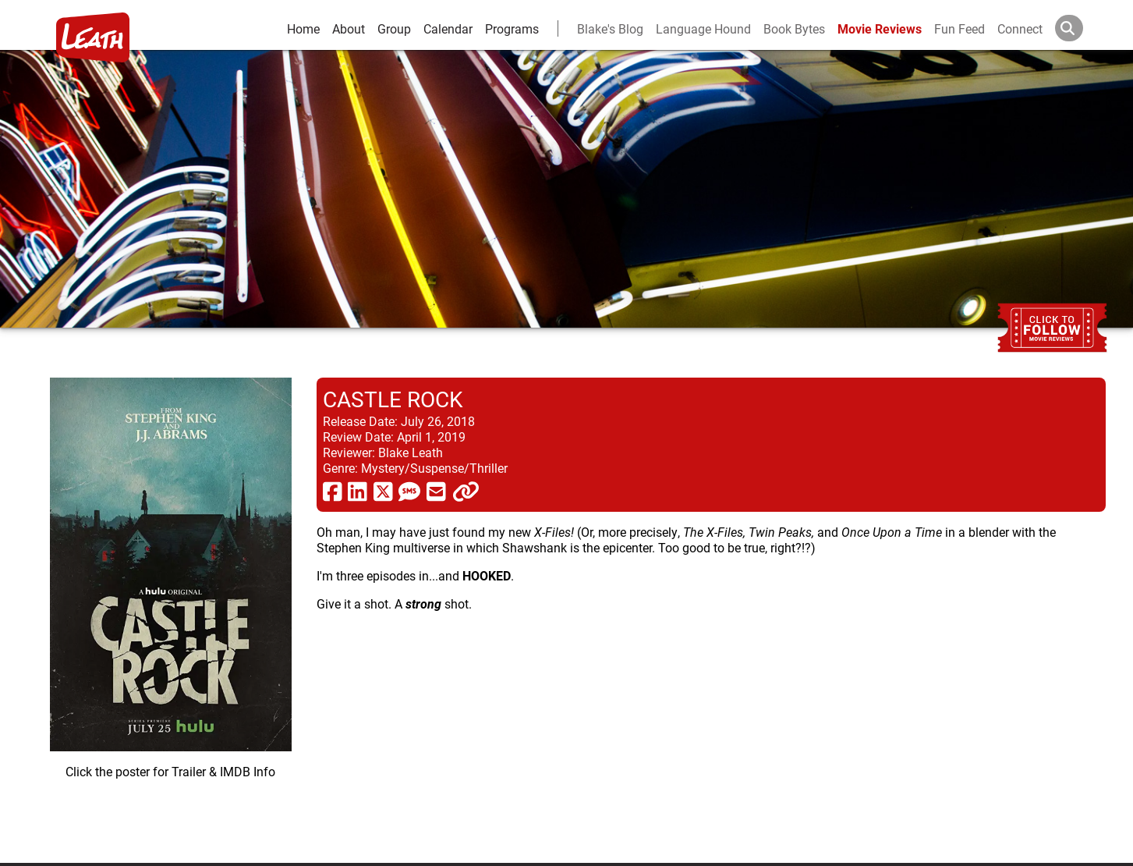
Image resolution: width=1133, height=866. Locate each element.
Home (303, 28)
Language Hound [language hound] (703, 28)
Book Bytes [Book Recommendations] (794, 28)
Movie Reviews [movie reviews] (879, 28)
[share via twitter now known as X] (383, 491)
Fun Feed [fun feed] (959, 28)
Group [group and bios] (394, 28)
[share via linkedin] (357, 491)
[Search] (1081, 28)
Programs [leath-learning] (512, 28)
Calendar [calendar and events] (448, 28)
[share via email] (436, 491)
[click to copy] (466, 491)
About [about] (348, 28)
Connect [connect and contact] (1020, 28)
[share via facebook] (332, 491)
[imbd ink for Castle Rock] (171, 608)
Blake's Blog (610, 28)
